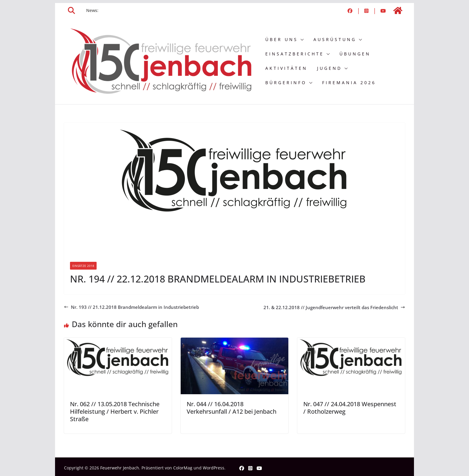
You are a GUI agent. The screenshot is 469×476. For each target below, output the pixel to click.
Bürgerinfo (286, 82)
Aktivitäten (286, 68)
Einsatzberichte (294, 54)
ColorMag (182, 468)
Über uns (281, 39)
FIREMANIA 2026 (349, 82)
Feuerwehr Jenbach (119, 468)
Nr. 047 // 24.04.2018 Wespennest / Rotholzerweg (349, 407)
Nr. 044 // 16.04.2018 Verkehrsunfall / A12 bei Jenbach (231, 407)
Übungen (355, 54)
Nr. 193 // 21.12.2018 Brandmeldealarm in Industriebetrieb (131, 307)
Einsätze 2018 (83, 266)
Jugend (329, 68)
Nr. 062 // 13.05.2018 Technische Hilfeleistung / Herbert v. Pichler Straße (114, 411)
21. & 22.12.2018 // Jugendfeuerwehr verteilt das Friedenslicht (334, 307)
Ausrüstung (334, 39)
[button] (301, 39)
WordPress (213, 468)
